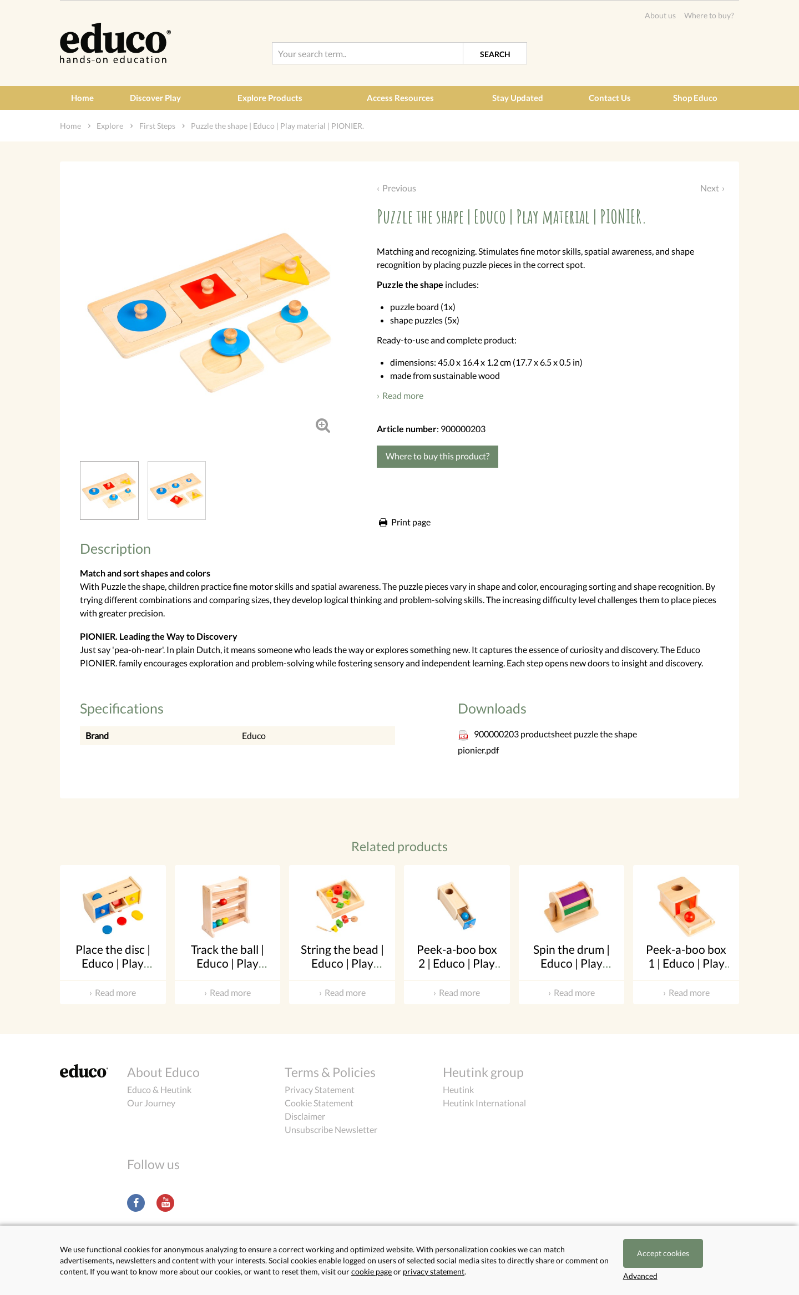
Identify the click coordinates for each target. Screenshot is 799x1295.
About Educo (163, 1072)
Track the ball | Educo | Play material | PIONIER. (227, 970)
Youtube (165, 1203)
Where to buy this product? (437, 456)
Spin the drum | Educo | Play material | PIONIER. (571, 970)
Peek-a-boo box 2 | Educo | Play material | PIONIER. (457, 970)
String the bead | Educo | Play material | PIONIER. (342, 970)
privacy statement (433, 1271)
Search (495, 54)
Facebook (136, 1203)
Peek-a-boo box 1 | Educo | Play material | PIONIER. (686, 970)
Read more (402, 395)
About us (660, 15)
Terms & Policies (330, 1072)
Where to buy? (709, 15)
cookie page (371, 1271)
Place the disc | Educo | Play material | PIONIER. (112, 970)
